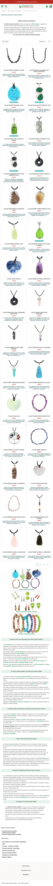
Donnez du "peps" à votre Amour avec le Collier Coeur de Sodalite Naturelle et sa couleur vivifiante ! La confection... (13, 284)
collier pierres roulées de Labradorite (19, 702)
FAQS (3, 844)
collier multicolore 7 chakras (42, 664)
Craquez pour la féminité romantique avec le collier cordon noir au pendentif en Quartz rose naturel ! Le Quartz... (13, 557)
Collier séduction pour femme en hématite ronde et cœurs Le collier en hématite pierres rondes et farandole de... (13, 75)
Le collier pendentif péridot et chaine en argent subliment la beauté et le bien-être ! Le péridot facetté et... (13, 145)
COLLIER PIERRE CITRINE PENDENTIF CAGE (39, 209)
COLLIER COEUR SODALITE (14, 279)
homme (12, 719)
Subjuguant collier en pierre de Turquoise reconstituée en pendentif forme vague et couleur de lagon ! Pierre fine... (13, 110)
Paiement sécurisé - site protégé (10, 848)
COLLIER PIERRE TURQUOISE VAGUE (13, 105)
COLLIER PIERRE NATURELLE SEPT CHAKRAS (39, 517)
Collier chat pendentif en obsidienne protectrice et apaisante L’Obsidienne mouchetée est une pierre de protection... (13, 180)
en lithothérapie (20, 653)
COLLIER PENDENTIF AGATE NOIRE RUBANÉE (14, 348)
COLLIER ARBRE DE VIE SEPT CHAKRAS (13, 450)
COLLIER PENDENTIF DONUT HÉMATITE (39, 174)
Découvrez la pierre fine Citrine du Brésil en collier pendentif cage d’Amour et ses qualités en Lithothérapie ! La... (39, 214)
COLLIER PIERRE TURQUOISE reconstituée (39, 382)
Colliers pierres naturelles (9, 833)
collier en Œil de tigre (38, 661)
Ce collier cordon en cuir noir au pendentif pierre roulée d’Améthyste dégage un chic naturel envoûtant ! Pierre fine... (39, 284)
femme (24, 719)
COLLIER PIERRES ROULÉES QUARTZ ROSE (14, 517)
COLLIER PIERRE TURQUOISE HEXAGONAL (14, 382)
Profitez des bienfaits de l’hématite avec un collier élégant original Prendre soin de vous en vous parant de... (39, 77)
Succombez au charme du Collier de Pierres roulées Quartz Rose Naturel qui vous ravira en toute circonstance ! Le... (14, 522)
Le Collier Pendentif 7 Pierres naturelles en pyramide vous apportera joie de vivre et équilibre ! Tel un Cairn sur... (39, 524)
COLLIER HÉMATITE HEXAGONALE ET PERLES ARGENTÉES (39, 70)
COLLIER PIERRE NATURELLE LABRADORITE (39, 552)
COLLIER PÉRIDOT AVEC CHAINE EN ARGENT (13, 139)
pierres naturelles (20, 652)
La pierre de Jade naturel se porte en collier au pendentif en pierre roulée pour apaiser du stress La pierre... (13, 249)
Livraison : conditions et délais (10, 846)
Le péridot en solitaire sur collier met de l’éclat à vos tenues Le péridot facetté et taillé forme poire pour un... (39, 250)
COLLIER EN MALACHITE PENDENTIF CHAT (39, 105)
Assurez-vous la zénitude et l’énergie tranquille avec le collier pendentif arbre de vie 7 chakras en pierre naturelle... (14, 455)
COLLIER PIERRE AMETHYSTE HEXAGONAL (39, 347)
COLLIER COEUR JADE (14, 416)
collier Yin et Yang (8, 662)
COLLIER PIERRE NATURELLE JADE (14, 244)
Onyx (31, 662)
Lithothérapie (40, 721)
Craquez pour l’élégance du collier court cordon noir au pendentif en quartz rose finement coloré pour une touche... (39, 319)
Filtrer (5, 41)
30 (49, 41)
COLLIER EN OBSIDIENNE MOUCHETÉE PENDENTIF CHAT (14, 174)
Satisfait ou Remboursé (8, 850)
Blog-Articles (42, 758)
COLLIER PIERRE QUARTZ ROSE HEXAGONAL (39, 313)
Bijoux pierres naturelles (8, 827)
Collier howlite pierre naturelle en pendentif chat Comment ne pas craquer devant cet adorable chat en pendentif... (39, 144)
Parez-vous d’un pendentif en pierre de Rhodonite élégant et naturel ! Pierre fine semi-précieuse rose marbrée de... (14, 489)
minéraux (13, 714)
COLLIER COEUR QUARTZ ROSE (39, 483)
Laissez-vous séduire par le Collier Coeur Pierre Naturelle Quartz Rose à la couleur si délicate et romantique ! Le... (39, 489)
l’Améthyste (25, 659)
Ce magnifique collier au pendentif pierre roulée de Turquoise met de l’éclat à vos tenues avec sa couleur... (39, 388)
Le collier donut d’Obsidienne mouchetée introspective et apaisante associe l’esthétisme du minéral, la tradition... (13, 319)
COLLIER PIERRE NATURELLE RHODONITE (14, 483)
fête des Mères (12, 716)
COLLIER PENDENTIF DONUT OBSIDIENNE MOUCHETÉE (14, 313)
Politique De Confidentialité (9, 855)
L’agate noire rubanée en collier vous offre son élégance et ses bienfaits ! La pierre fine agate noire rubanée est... (13, 354)
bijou (11, 725)
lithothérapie (35, 24)
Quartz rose (18, 659)
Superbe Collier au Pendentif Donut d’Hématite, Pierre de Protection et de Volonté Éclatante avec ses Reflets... (39, 179)
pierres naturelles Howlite (21, 662)
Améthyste (24, 797)
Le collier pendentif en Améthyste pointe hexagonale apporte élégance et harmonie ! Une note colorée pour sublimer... (39, 353)
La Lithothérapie (7, 644)
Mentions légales (6, 857)
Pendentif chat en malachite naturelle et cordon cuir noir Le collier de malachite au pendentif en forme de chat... (39, 110)
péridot (45, 684)
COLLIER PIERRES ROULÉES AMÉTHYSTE (39, 416)
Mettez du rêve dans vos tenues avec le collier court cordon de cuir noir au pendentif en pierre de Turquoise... (13, 388)
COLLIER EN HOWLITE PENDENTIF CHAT (39, 139)
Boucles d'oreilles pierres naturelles (11, 834)
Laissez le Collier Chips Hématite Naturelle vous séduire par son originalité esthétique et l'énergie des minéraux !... (39, 455)
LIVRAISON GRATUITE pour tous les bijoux (27, 2)
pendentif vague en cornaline (14, 666)
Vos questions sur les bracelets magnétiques (14, 842)
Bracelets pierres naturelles (9, 831)
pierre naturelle (14, 744)
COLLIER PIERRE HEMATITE (39, 450)
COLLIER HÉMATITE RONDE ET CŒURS (14, 70)
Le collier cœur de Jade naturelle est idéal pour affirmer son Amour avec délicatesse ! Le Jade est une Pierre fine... (14, 421)
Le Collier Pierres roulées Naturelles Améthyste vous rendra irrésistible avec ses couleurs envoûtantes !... (39, 421)
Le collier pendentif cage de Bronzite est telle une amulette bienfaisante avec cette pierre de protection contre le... (13, 215)
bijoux (24, 29)
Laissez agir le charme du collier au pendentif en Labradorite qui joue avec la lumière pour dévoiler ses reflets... (39, 557)
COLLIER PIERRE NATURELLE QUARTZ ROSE (13, 552)
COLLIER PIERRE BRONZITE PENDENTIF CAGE (13, 209)
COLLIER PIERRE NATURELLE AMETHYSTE (39, 279)
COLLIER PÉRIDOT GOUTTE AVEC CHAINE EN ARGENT (39, 244)
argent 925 (33, 684)
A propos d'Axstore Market (9, 853)
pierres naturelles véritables (23, 676)
